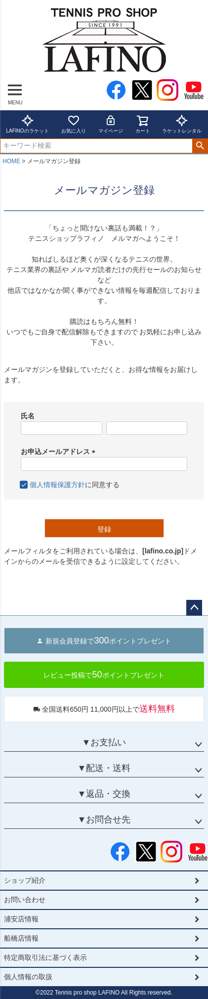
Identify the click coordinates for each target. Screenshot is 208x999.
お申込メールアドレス (60, 451)
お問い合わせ (24, 900)
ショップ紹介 (24, 880)
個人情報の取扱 (28, 977)
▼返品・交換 (104, 794)
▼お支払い (104, 742)
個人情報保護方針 (57, 485)
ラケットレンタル (182, 124)
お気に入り (73, 124)
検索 (200, 146)
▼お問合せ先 (104, 819)
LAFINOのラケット (27, 124)
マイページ (110, 124)
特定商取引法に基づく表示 (45, 957)
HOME (11, 161)
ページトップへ (194, 608)
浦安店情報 (21, 919)
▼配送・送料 (104, 768)
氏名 (28, 416)
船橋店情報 (21, 938)
